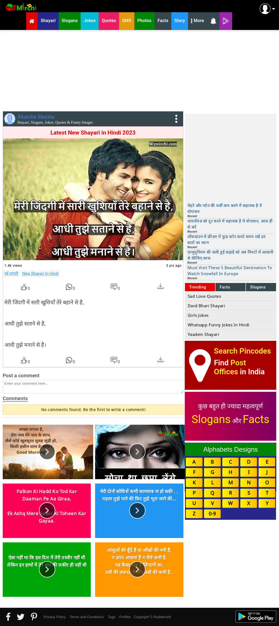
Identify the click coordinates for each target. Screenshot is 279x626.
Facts (225, 287)
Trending (197, 287)
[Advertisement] (139, 69)
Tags (111, 617)
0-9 (212, 513)
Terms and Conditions (86, 617)
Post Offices (230, 367)
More (197, 21)
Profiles (125, 617)
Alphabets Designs (230, 449)
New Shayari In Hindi (40, 273)
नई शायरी (11, 273)
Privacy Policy (55, 617)
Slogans (258, 287)
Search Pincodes (242, 351)
